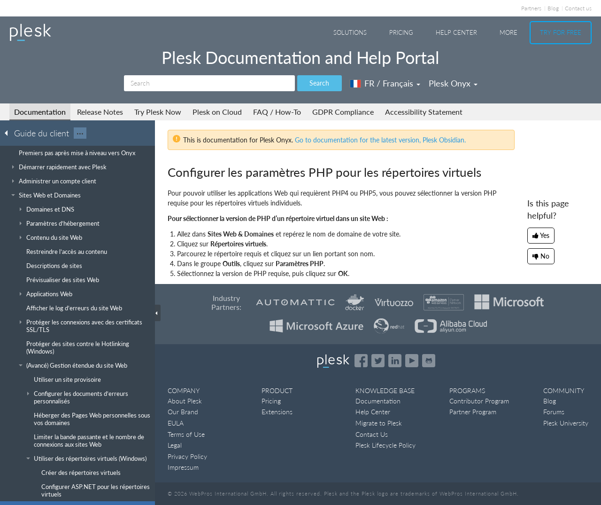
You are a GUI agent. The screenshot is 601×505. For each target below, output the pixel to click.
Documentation (40, 111)
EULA (176, 423)
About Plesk (185, 401)
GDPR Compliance (343, 111)
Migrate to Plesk (378, 423)
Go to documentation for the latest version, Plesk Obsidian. (380, 140)
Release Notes (100, 111)
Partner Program (472, 412)
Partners (531, 8)
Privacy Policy (187, 456)
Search (319, 83)
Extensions (277, 412)
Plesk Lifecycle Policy (385, 445)
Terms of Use (186, 434)
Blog (553, 8)
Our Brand (183, 412)
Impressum (183, 467)
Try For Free (560, 32)
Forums (553, 412)
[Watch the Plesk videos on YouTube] (411, 360)
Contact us (578, 8)
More (508, 32)
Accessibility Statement (423, 111)
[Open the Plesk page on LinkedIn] (394, 360)
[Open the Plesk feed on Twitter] (378, 360)
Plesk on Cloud (217, 111)
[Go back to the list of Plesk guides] (9, 132)
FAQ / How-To (277, 111)
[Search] (209, 83)
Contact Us (371, 434)
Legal (175, 445)
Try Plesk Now (157, 111)
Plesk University (565, 423)
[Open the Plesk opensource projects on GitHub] (428, 360)
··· (80, 133)
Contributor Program (479, 401)
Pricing (401, 32)
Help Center (456, 32)
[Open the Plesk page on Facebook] (361, 360)
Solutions (350, 32)
